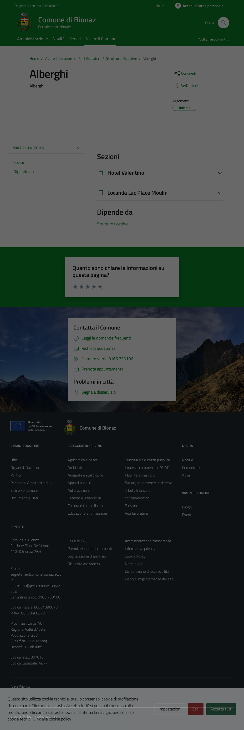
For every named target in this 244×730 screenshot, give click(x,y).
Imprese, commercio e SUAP (147, 467)
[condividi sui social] (185, 73)
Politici (15, 475)
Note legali (133, 564)
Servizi (75, 38)
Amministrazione (32, 38)
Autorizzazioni (79, 490)
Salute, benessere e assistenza (149, 483)
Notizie (187, 460)
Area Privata (20, 686)
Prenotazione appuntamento (90, 548)
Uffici (14, 460)
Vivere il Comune (101, 38)
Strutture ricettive (112, 224)
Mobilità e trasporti (140, 475)
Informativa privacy (140, 548)
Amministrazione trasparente (148, 541)
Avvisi (186, 475)
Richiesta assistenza (84, 564)
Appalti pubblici (80, 483)
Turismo (131, 505)
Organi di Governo (24, 467)
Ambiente (75, 467)
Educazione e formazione (87, 513)
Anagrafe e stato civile (85, 475)
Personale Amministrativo (30, 483)
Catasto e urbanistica (84, 498)
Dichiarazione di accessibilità (147, 571)
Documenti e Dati (24, 498)
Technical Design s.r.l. (42, 716)
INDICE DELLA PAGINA (45, 148)
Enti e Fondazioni (24, 490)
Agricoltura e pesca (83, 460)
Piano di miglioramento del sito (149, 579)
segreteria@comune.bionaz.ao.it (35, 574)
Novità (59, 38)
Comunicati (191, 467)
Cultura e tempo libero (85, 505)
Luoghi (187, 507)
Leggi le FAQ (77, 541)
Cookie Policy (135, 556)
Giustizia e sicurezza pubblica (147, 460)
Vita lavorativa (136, 513)
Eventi (187, 514)
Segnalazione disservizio (87, 556)
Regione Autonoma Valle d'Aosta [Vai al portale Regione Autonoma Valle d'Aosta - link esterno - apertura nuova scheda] (37, 5)
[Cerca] (223, 22)
